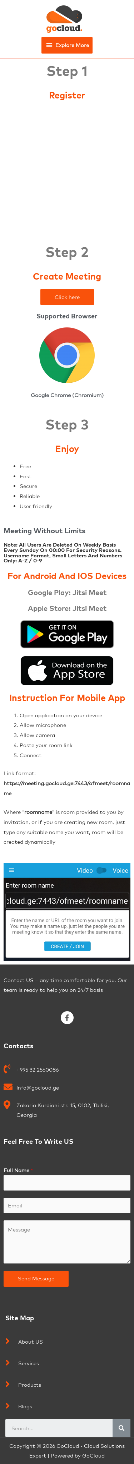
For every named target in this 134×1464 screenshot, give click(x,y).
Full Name (18, 1170)
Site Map (19, 1318)
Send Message (36, 1278)
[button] (67, 297)
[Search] (121, 1428)
